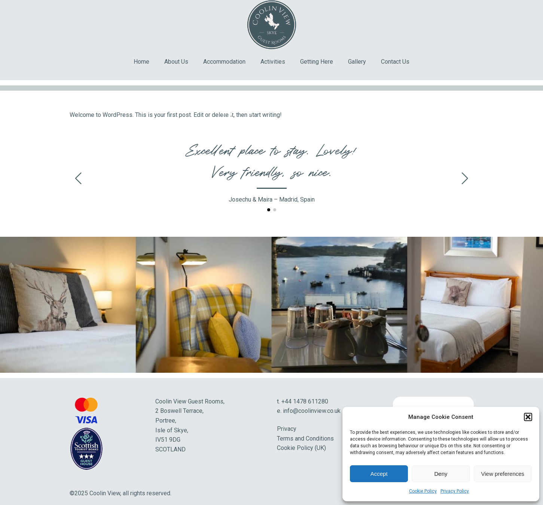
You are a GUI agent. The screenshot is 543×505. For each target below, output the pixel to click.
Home (141, 61)
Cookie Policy (423, 491)
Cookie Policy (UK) (301, 447)
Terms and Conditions (305, 438)
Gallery (357, 61)
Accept (379, 474)
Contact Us (395, 61)
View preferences (503, 474)
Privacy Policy (454, 491)
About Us (176, 61)
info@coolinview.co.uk (312, 410)
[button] (528, 417)
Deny (440, 474)
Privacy (286, 428)
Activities (272, 61)
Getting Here (316, 61)
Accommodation (224, 61)
